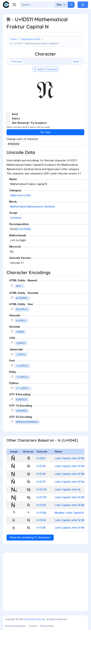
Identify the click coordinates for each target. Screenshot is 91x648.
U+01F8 (41, 523)
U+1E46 (41, 545)
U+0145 (41, 492)
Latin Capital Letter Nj (67, 507)
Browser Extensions (15, 644)
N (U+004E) (24, 247)
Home (13, 39)
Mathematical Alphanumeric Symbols (32, 224)
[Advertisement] (45, 59)
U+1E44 (41, 538)
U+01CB (41, 515)
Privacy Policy (47, 644)
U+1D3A (41, 531)
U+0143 (41, 484)
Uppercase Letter (30, 39)
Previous (15, 79)
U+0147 (41, 500)
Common (15, 236)
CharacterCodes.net (34, 637)
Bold (15, 132)
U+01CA (41, 507)
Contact (33, 644)
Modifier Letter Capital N (69, 531)
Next (77, 79)
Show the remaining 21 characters (30, 555)
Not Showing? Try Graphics (29, 141)
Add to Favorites (45, 87)
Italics (16, 136)
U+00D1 (41, 476)
